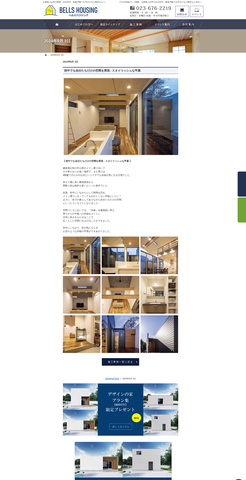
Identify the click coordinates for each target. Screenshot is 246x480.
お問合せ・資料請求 (177, 310)
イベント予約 (196, 11)
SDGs (170, 290)
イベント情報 (174, 269)
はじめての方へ (175, 164)
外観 (169, 225)
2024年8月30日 (92, 379)
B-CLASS (172, 191)
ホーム (170, 157)
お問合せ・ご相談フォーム (183, 449)
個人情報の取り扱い (177, 331)
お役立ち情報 (174, 205)
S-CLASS (172, 184)
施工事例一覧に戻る (100, 361)
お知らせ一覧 (174, 324)
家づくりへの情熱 (176, 303)
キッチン (172, 239)
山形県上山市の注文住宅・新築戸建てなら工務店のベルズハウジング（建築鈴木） (119, 465)
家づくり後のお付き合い (180, 283)
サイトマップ (174, 338)
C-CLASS (172, 198)
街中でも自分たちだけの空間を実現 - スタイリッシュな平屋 (82, 70)
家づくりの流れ (175, 253)
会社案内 (172, 297)
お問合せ (182, 11)
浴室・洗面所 (174, 246)
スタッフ (172, 212)
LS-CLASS (173, 177)
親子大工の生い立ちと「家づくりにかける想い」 (183, 261)
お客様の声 (173, 276)
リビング (172, 232)
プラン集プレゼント (177, 317)
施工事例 (172, 219)
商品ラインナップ (176, 171)
